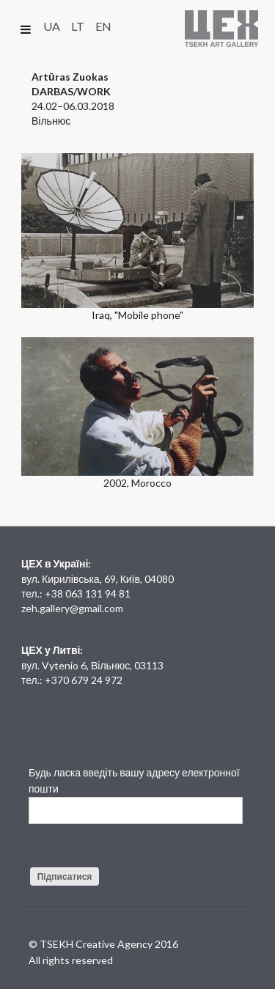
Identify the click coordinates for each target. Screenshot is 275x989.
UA (51, 26)
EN (103, 26)
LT (77, 26)
